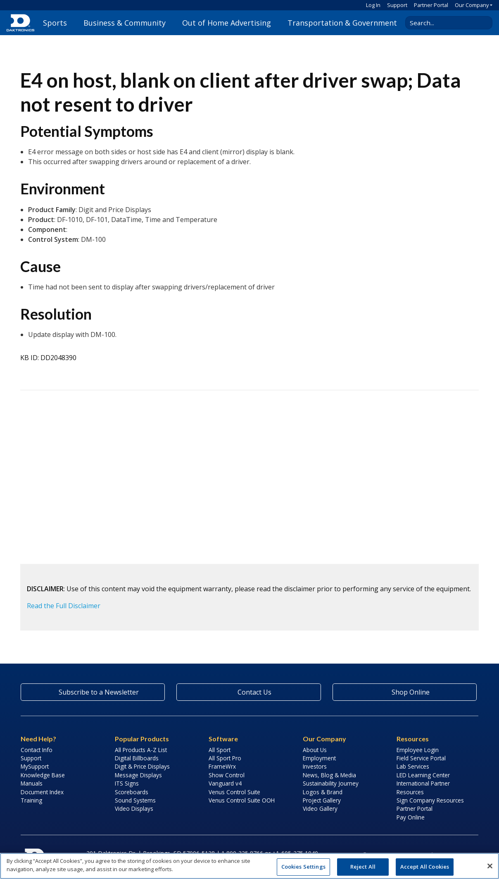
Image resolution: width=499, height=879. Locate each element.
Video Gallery (320, 808)
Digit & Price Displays (142, 766)
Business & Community (124, 23)
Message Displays (138, 775)
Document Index (42, 792)
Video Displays (134, 808)
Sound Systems (135, 800)
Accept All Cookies (424, 866)
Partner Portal (431, 5)
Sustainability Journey (331, 783)
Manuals (32, 783)
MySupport (35, 766)
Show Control (227, 775)
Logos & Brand (322, 792)
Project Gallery (322, 800)
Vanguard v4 (225, 783)
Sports (55, 23)
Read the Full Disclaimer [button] (63, 605)
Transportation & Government (342, 23)
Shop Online (404, 692)
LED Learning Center (423, 775)
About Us (315, 750)
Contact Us (248, 692)
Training (31, 800)
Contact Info (36, 750)
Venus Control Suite (234, 792)
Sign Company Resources (430, 800)
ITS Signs (127, 783)
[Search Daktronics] (446, 23)
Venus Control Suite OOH (242, 800)
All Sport (219, 750)
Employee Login (418, 750)
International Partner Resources (423, 787)
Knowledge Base (43, 775)
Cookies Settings (303, 866)
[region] (249, 866)
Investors (315, 766)
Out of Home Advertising (226, 23)
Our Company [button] (472, 5)
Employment (319, 758)
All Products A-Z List (141, 750)
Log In (373, 5)
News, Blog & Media (329, 775)
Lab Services (413, 766)
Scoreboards (131, 792)
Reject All (362, 866)
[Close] (490, 866)
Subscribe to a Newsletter (93, 692)
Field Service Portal (421, 758)
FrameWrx (222, 766)
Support (397, 5)
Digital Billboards (137, 758)
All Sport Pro (225, 758)
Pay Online (411, 817)
